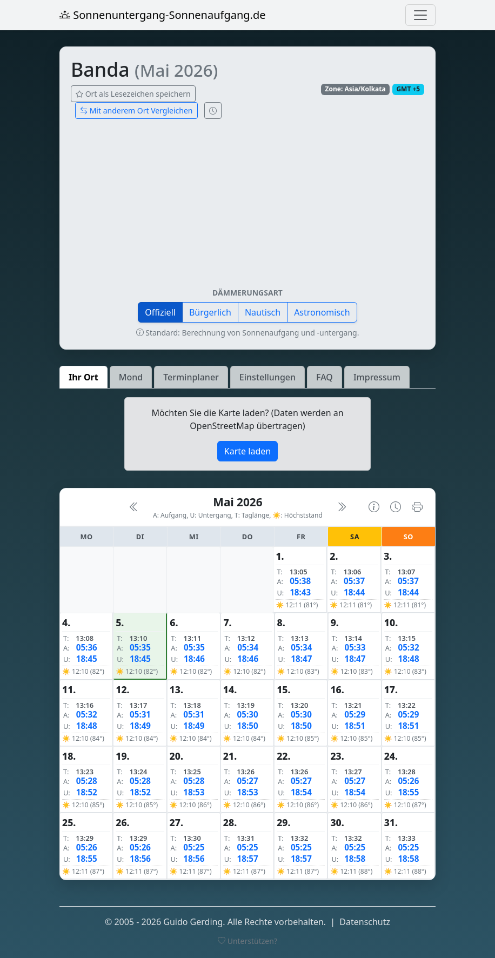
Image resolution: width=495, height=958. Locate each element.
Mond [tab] (131, 377)
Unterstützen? (247, 941)
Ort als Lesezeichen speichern (133, 94)
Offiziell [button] (160, 312)
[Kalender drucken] (417, 507)
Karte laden (247, 451)
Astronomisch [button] (322, 312)
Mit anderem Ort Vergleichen (136, 110)
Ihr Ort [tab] (83, 377)
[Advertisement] (247, 207)
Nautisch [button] (262, 312)
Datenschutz (364, 922)
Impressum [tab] (376, 377)
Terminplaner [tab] (191, 377)
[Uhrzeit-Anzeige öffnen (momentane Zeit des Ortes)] (213, 110)
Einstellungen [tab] (267, 377)
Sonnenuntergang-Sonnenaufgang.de (162, 15)
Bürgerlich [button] (210, 312)
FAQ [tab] (324, 377)
